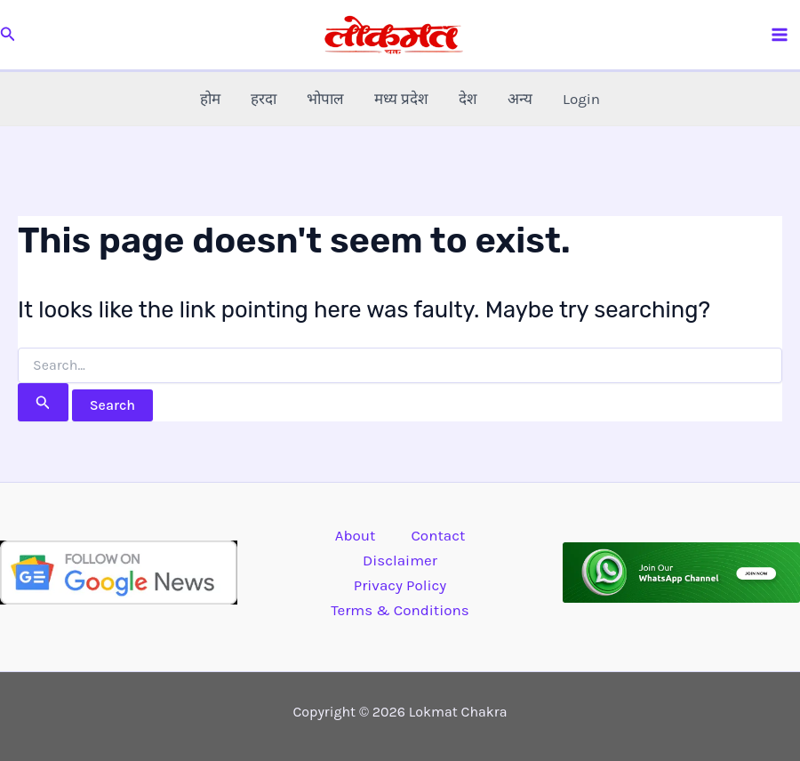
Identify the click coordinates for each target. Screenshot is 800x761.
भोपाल (325, 99)
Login (581, 99)
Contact (438, 535)
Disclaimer (400, 560)
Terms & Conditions (400, 610)
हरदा (263, 99)
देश (468, 99)
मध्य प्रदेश (401, 99)
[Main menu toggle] (780, 34)
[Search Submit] (43, 402)
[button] (8, 34)
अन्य (520, 99)
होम (210, 99)
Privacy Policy (400, 585)
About (355, 535)
